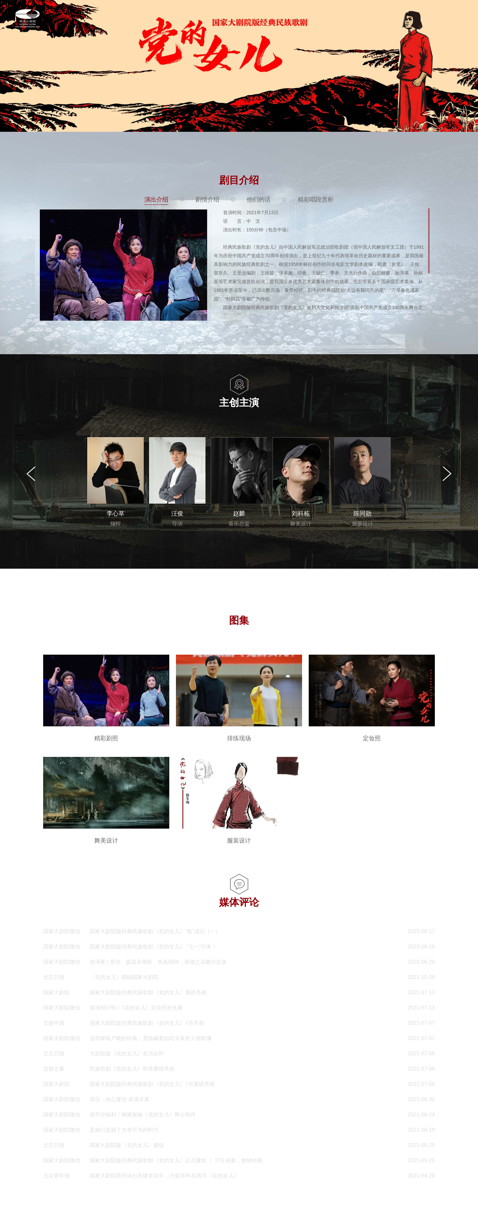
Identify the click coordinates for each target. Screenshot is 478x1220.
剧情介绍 (207, 199)
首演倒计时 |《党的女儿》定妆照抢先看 (136, 1008)
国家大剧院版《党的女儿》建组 (127, 1145)
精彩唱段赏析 (316, 199)
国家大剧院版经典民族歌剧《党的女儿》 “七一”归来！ (153, 946)
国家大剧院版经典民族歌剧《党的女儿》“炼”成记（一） (155, 931)
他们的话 (259, 199)
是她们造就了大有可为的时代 (124, 1130)
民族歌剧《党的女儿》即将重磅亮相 (132, 1069)
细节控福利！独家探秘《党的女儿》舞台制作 (143, 1114)
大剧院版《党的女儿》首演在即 (127, 1053)
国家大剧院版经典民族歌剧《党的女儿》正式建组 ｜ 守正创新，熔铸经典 (176, 1160)
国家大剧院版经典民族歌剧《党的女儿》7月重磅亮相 (152, 1084)
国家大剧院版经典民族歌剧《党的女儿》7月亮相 (147, 1023)
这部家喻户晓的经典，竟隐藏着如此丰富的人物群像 (151, 1038)
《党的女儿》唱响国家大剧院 (124, 977)
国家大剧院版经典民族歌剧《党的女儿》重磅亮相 (148, 992)
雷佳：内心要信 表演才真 (119, 1099)
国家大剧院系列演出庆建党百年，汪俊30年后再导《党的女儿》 (164, 1176)
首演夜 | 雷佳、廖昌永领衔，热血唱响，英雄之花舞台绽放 (158, 962)
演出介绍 (156, 199)
